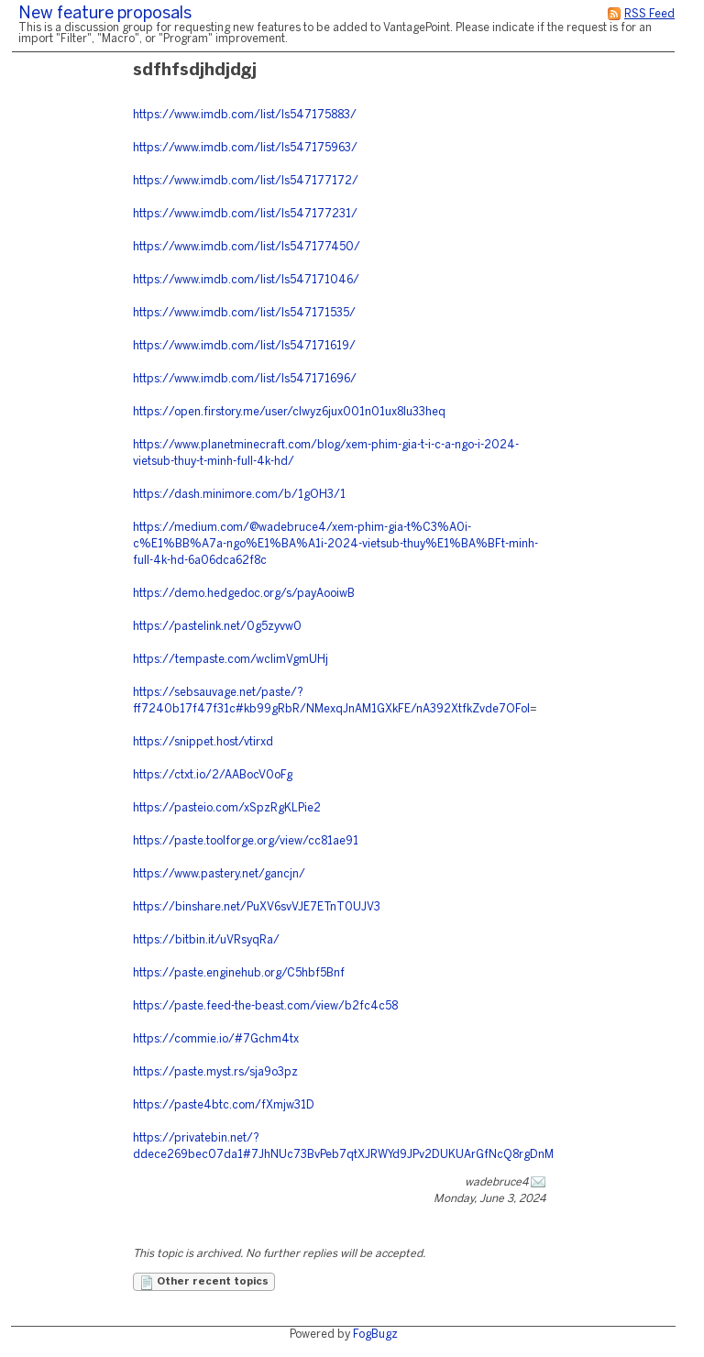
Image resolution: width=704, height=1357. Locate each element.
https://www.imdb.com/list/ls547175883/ (245, 115)
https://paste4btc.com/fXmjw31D (223, 1105)
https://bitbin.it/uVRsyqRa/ (206, 940)
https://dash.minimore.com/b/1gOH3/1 (239, 495)
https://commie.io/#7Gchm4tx (216, 1039)
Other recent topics (204, 1282)
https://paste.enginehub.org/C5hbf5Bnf (239, 973)
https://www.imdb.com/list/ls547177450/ (246, 247)
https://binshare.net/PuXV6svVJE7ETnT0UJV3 (256, 907)
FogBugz (375, 1334)
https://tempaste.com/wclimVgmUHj (230, 660)
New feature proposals (105, 14)
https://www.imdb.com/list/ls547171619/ (244, 346)
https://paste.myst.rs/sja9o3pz (215, 1072)
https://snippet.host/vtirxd (203, 742)
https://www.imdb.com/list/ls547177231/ (245, 214)
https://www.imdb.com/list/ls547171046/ (246, 280)
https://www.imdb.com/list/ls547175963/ (245, 148)
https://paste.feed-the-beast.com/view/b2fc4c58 (265, 1006)
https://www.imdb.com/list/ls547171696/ (245, 379)
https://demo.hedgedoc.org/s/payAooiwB (244, 594)
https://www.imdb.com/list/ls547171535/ (244, 313)
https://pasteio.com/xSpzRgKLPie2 (227, 808)
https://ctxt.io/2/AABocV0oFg (212, 775)
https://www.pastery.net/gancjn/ (219, 874)
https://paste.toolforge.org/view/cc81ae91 (245, 841)
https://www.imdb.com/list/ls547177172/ (245, 181)
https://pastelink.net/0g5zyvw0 (217, 627)
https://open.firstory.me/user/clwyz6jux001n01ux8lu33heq (289, 412)
